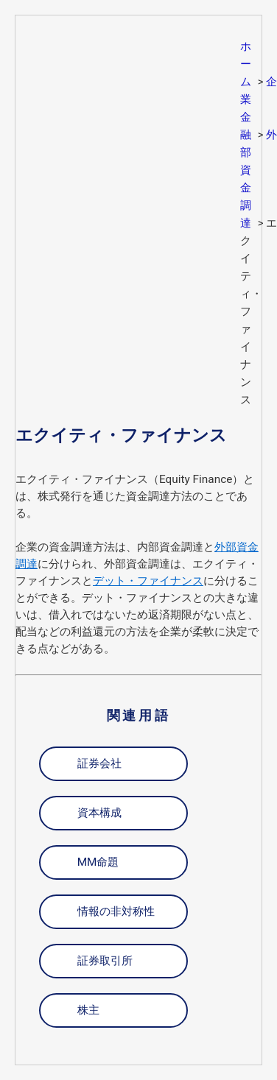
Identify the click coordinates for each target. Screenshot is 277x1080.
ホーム (245, 64)
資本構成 (99, 812)
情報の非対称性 (116, 911)
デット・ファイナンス (148, 580)
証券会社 (99, 763)
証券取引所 (105, 960)
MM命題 (98, 862)
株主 (88, 1010)
